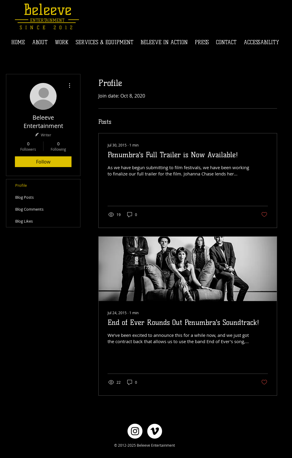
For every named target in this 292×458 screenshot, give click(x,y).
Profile (21, 185)
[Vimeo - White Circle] (154, 431)
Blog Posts (24, 197)
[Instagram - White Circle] (135, 431)
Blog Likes (24, 221)
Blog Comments (29, 209)
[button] (61, 42)
